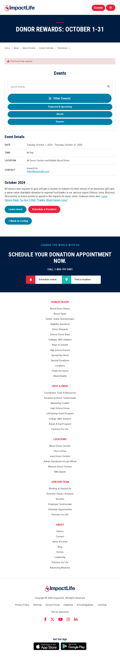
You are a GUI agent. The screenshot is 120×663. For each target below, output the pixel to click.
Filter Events (59, 98)
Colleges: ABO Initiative (60, 340)
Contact (60, 536)
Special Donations (60, 360)
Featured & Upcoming (60, 106)
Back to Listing (18, 220)
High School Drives (60, 408)
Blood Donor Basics (60, 308)
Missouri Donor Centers (60, 467)
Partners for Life (60, 514)
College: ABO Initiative (60, 419)
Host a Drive (60, 386)
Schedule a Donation (44, 209)
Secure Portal (53, 605)
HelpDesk (68, 605)
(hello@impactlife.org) (38, 171)
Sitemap (37, 605)
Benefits (60, 499)
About (60, 524)
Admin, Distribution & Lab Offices (60, 461)
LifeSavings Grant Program (60, 413)
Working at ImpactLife (60, 488)
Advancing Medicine (60, 567)
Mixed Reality (60, 376)
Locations (60, 365)
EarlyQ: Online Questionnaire (60, 319)
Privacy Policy (22, 605)
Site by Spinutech (60, 612)
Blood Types (60, 314)
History (60, 531)
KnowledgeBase (85, 605)
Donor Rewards (60, 329)
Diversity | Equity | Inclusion (60, 494)
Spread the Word (60, 355)
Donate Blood (60, 301)
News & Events (60, 541)
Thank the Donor (60, 371)
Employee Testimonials (60, 504)
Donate (98, 7)
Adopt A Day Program (60, 424)
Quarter (60, 121)
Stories (60, 552)
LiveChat (102, 605)
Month (60, 114)
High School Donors (60, 350)
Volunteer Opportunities (60, 509)
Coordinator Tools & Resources (60, 393)
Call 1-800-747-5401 (60, 269)
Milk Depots (60, 472)
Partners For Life (60, 429)
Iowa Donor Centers (60, 456)
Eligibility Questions (60, 324)
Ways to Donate (60, 345)
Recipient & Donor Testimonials (60, 398)
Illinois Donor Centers (60, 446)
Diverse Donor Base (60, 334)
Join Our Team (60, 481)
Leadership (60, 557)
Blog (60, 547)
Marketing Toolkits (60, 403)
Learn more (15, 209)
